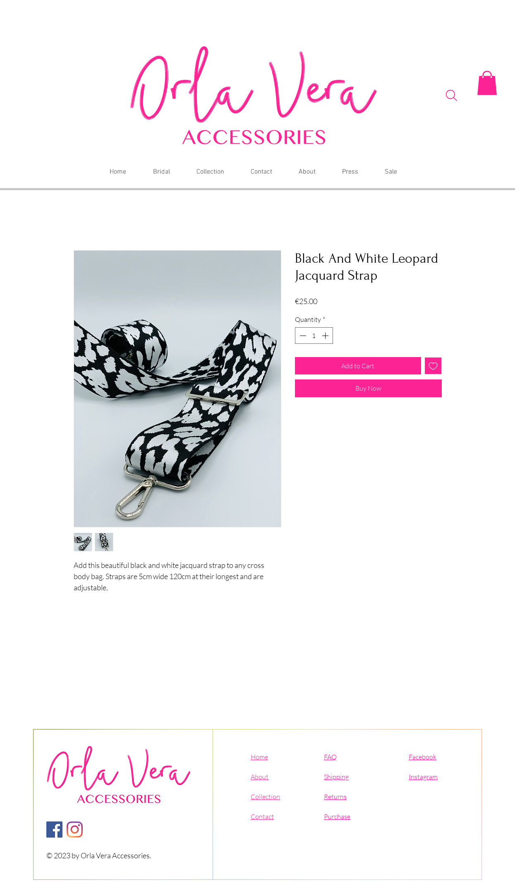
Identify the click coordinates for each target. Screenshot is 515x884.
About (259, 777)
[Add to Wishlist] (433, 365)
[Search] (451, 95)
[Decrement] (302, 335)
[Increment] (326, 335)
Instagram (423, 777)
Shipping (336, 777)
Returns (335, 796)
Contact (262, 816)
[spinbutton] (314, 335)
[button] (487, 83)
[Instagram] (75, 829)
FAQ (330, 757)
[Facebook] (54, 829)
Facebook (422, 757)
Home (259, 757)
